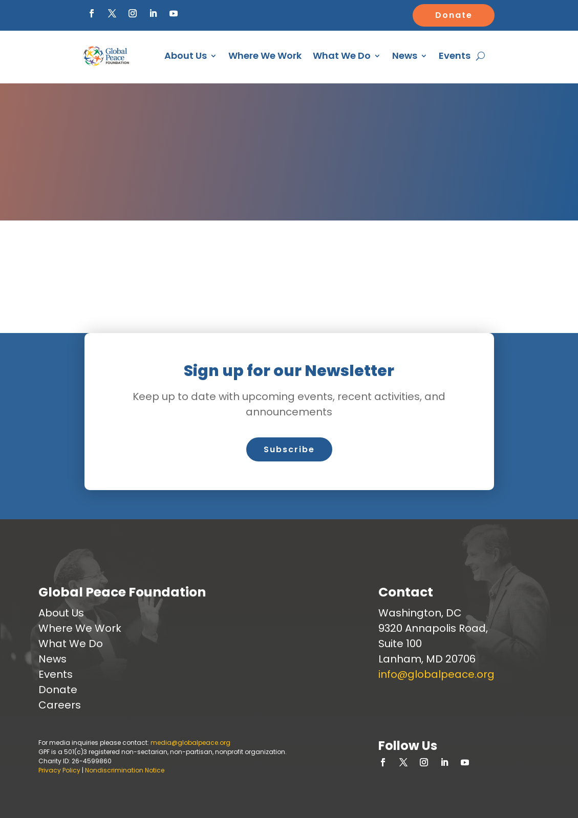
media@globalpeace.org (190, 742)
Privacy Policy (59, 770)
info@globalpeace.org (436, 674)
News (404, 55)
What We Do (342, 55)
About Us (185, 55)
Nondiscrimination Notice (124, 770)
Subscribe (289, 449)
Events (454, 55)
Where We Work (265, 55)
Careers (59, 705)
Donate (454, 15)
